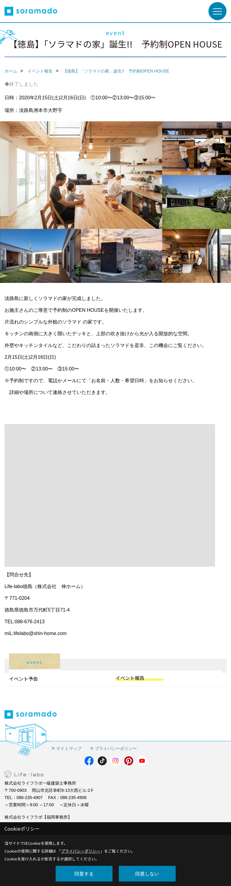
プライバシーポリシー (116, 748)
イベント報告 (130, 677)
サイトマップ (69, 748)
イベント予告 (23, 678)
